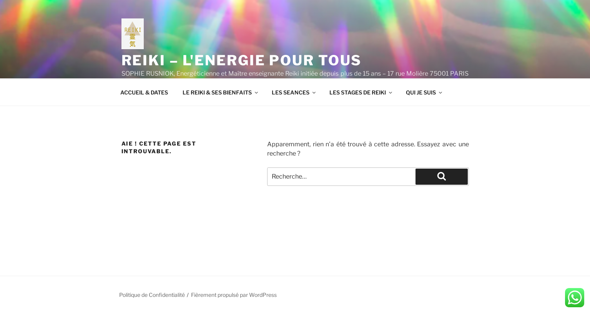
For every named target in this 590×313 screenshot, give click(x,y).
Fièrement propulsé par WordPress (234, 294)
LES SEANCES (294, 92)
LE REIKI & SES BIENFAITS (221, 92)
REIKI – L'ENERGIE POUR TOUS (241, 60)
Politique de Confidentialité (152, 294)
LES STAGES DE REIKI (361, 92)
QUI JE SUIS (424, 92)
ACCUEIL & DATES (144, 92)
